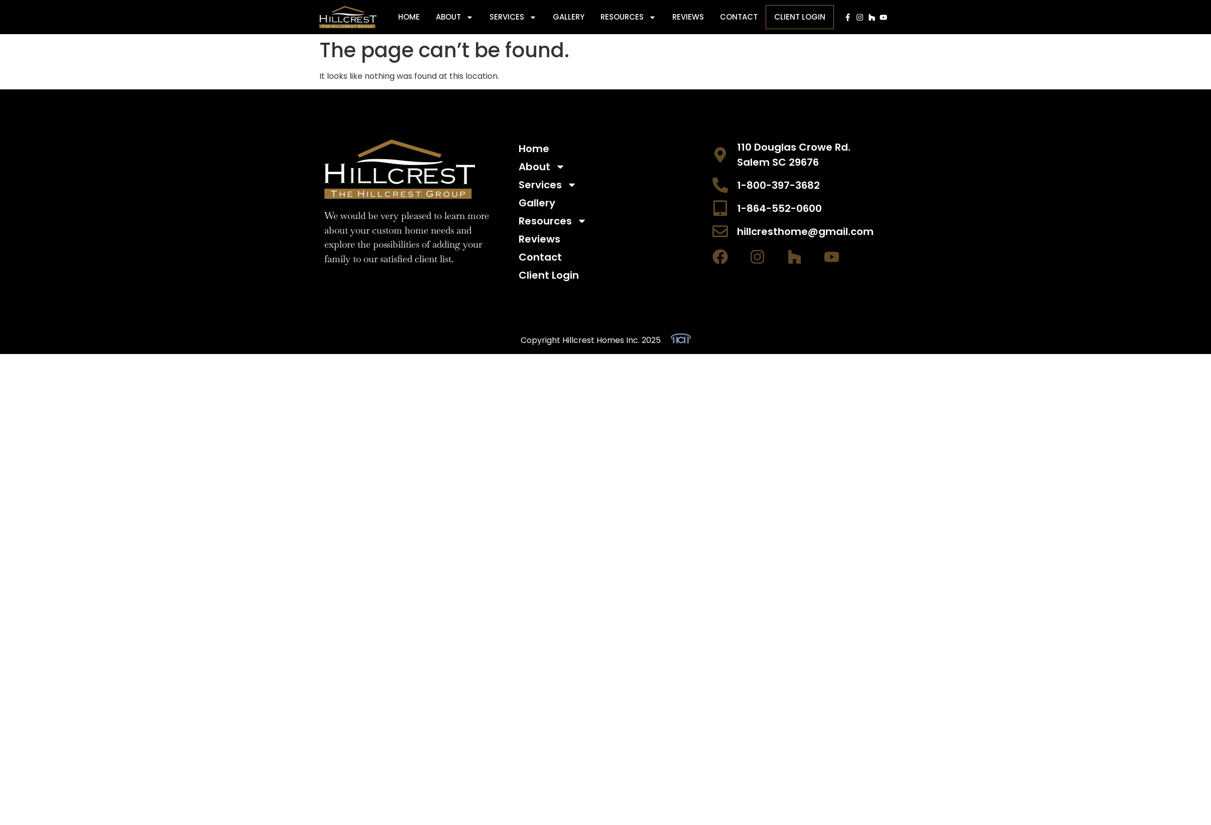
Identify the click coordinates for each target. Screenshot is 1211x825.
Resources (628, 17)
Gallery (568, 17)
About (454, 17)
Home (409, 17)
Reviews (688, 17)
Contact (739, 17)
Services (513, 17)
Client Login (799, 17)
